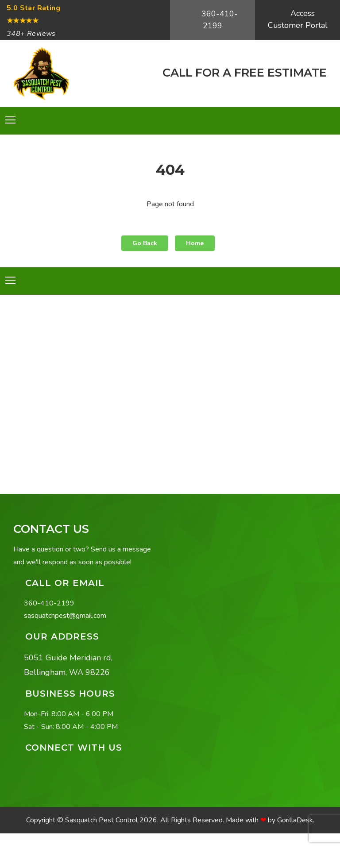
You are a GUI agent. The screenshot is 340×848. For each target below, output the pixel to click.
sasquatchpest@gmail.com (65, 616)
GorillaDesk (295, 820)
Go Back (144, 243)
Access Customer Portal (298, 19)
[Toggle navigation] (10, 119)
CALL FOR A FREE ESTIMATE (243, 72)
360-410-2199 (218, 19)
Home (195, 243)
